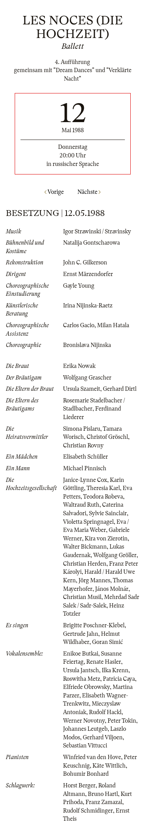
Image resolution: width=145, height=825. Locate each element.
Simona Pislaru (81, 429)
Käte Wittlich (109, 766)
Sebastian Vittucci (85, 745)
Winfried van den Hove (92, 757)
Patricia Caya (119, 679)
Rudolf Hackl (105, 712)
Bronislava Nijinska (87, 345)
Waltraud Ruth (81, 505)
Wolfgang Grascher (87, 378)
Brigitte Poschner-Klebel (94, 625)
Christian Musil (82, 597)
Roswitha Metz (81, 679)
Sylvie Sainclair (108, 513)
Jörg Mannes (94, 580)
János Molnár (111, 589)
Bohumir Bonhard (86, 774)
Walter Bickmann (85, 547)
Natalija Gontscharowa (91, 243)
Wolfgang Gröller (114, 555)
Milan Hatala (113, 325)
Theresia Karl (103, 488)
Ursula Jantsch (81, 670)
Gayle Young (78, 286)
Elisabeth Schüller (85, 457)
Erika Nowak (79, 366)
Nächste (89, 192)
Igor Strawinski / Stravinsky (97, 231)
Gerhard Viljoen (103, 737)
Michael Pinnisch (84, 468)
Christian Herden (84, 564)
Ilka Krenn (115, 670)
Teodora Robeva (103, 497)
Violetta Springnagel (88, 522)
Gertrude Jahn (80, 634)
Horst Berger (79, 785)
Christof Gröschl (107, 437)
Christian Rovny (83, 445)
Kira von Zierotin (106, 538)
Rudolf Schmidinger (88, 811)
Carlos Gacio (78, 325)
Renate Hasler (103, 662)
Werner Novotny (84, 721)
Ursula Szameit (81, 389)
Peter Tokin (121, 721)
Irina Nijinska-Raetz (88, 305)
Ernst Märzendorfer (88, 274)
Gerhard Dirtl (119, 389)
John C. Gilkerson (85, 262)
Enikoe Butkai (80, 654)
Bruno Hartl (103, 794)
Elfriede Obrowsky (86, 687)
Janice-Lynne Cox (85, 480)
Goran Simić (107, 642)
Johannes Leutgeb (85, 729)
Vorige (54, 192)
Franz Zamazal (103, 802)
